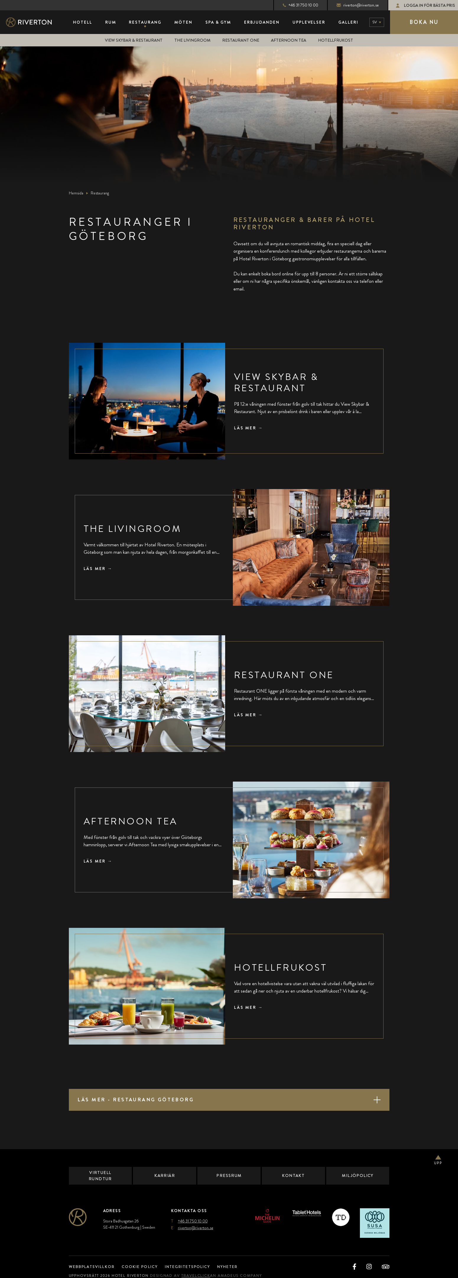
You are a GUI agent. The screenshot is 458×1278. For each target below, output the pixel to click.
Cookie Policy (144, 1266)
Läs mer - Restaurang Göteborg (138, 1099)
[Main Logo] (34, 22)
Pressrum (229, 1175)
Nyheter (238, 1266)
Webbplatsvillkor (93, 1266)
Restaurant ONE (242, 40)
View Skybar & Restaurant (133, 40)
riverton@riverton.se (353, 5)
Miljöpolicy (358, 1175)
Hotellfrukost (337, 40)
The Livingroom (193, 40)
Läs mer (246, 428)
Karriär (164, 1175)
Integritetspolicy (195, 1266)
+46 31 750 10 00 (295, 5)
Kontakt (293, 1175)
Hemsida (76, 193)
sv (374, 22)
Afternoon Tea (290, 40)
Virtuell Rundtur (100, 1175)
